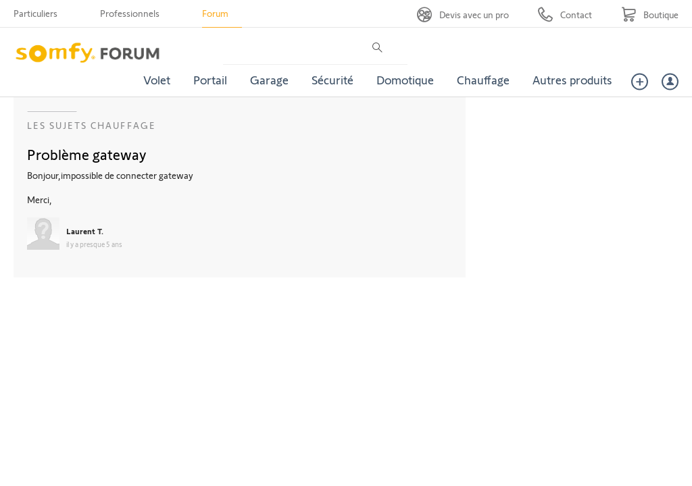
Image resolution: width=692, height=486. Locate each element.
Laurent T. (84, 231)
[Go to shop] (649, 14)
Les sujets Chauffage (91, 125)
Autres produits (572, 79)
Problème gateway (87, 154)
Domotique (405, 79)
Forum (215, 13)
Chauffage (483, 79)
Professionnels (129, 13)
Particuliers (35, 13)
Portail (210, 79)
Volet (156, 79)
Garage (269, 79)
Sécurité (332, 79)
